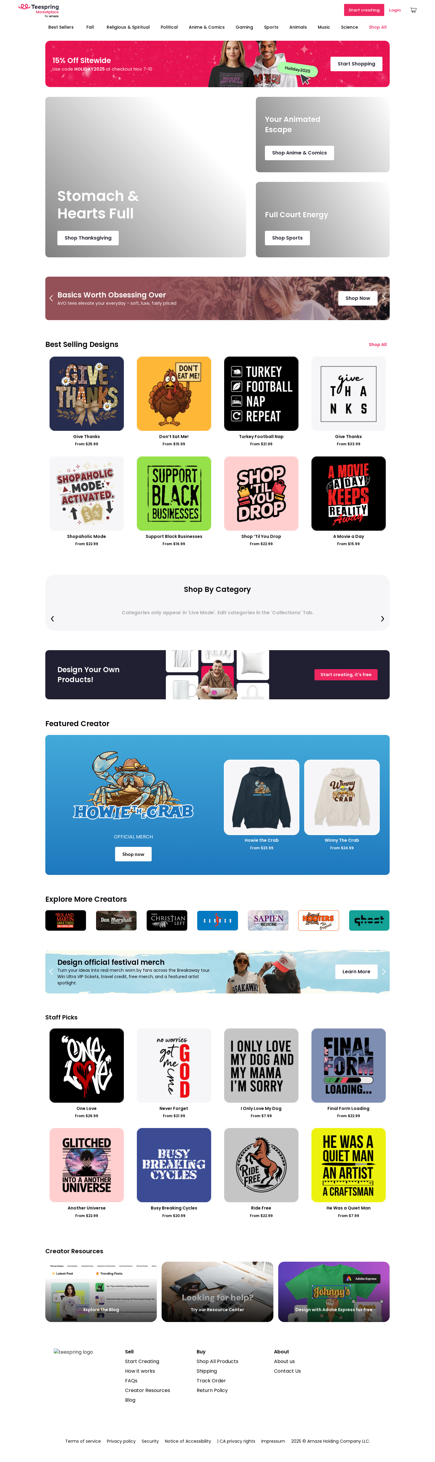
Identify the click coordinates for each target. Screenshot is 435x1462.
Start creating (364, 10)
